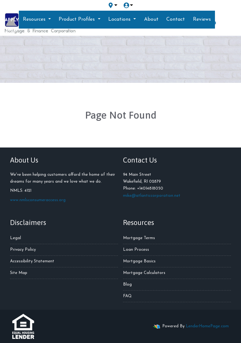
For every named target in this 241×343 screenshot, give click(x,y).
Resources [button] (35, 19)
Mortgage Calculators (144, 273)
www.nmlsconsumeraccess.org (38, 200)
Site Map (18, 273)
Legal (15, 238)
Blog (127, 284)
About (151, 19)
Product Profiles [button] (77, 19)
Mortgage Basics (139, 261)
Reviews (202, 19)
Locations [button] (120, 19)
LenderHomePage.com (207, 326)
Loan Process (136, 250)
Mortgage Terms (139, 238)
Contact (175, 19)
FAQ (127, 296)
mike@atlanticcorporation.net (151, 196)
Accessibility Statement (32, 261)
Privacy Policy (23, 250)
